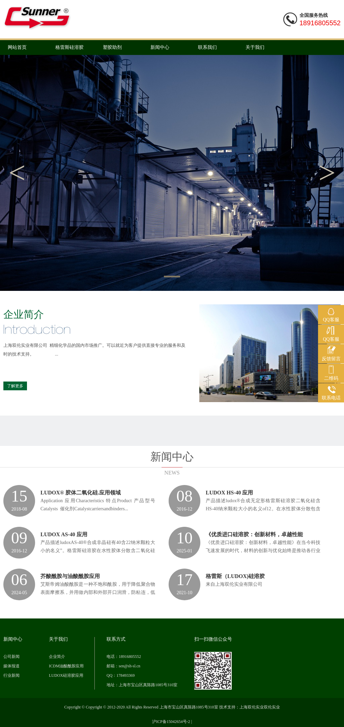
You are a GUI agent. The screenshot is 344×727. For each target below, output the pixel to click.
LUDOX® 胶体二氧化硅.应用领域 (80, 492)
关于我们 (255, 47)
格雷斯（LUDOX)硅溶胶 (235, 576)
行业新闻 (11, 675)
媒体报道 (11, 666)
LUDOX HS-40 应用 (229, 492)
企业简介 (57, 656)
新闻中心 (159, 47)
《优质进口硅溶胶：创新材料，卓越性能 (254, 534)
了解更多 (15, 386)
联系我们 (207, 47)
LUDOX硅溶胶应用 (66, 675)
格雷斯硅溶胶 (69, 47)
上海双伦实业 (251, 707)
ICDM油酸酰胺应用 (66, 666)
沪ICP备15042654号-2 (171, 721)
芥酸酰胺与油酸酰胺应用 (70, 576)
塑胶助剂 (112, 47)
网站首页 (17, 47)
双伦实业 (272, 707)
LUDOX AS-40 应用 (63, 534)
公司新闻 (11, 656)
